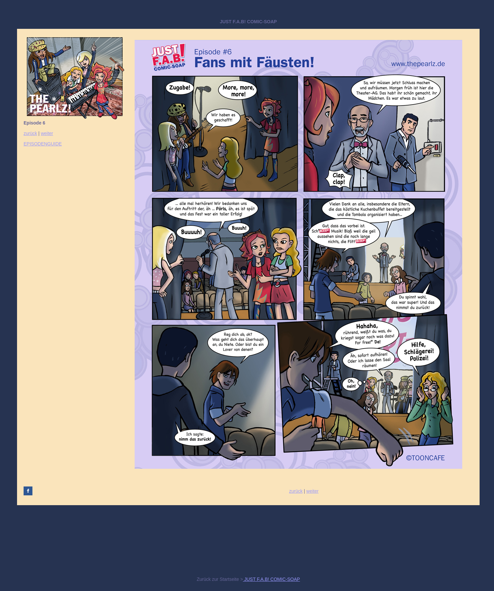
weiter (47, 133)
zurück (30, 133)
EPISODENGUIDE (43, 143)
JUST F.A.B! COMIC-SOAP (271, 579)
